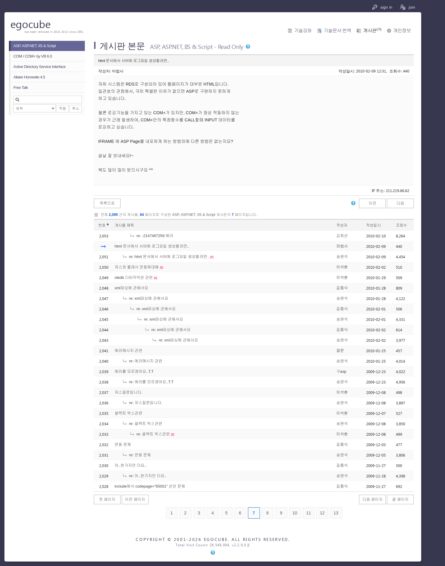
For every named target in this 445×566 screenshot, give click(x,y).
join (407, 7)
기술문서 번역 (337, 30)
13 (336, 513)
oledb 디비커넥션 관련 (134, 277)
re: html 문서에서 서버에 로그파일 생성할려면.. (165, 256)
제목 (130, 225)
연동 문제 (123, 444)
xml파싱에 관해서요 (131, 288)
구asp (341, 371)
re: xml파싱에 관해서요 (145, 298)
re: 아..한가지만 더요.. (144, 476)
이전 (373, 203)
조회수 (401, 225)
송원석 (342, 256)
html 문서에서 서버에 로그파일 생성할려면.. (152, 246)
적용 (62, 108)
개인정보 (402, 30)
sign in (382, 7)
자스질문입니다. (128, 392)
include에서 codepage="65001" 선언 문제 (150, 486)
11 (308, 513)
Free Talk (20, 87)
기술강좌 (303, 30)
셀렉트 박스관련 (128, 413)
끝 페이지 (400, 499)
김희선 (342, 235)
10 (295, 513)
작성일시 (373, 225)
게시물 (124, 225)
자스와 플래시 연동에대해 (137, 267)
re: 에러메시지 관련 (142, 361)
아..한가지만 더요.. (131, 465)
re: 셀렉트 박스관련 (142, 423)
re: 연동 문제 (136, 455)
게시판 (372, 30)
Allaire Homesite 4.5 (29, 77)
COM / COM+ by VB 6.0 (32, 56)
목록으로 (107, 203)
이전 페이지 (135, 499)
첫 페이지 (107, 499)
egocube (30, 24)
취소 (75, 108)
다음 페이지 (373, 499)
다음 (400, 203)
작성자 (341, 225)
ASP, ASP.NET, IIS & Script (34, 46)
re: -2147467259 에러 (151, 235)
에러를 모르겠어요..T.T (134, 371)
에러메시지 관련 (128, 350)
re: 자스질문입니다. (142, 402)
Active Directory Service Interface (39, 66)
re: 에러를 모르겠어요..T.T (148, 382)
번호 (102, 225)
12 (322, 513)
